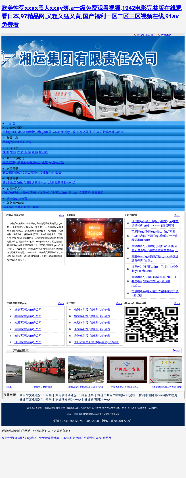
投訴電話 (8, 207)
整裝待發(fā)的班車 (44, 386)
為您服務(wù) (15, 203)
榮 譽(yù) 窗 (68, 132)
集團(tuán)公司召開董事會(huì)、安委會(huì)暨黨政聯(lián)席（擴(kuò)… (154, 281)
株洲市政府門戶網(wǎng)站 (116, 395)
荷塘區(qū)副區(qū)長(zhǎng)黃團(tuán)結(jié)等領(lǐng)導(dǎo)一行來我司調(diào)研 (154, 235)
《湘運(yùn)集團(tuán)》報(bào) (57, 193)
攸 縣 (20, 152)
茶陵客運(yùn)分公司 (27, 329)
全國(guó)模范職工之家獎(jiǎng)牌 (168, 386)
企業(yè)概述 (15, 128)
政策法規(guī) (15, 158)
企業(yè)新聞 (11, 142)
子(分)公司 (95, 132)
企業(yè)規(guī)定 (53, 162)
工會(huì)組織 (22, 182)
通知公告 (25, 142)
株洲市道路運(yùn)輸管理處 (158, 395)
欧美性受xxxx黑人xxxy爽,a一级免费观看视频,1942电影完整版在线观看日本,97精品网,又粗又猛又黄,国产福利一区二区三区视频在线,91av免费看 (91, 16)
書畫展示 (97, 193)
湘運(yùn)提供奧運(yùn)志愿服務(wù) (87, 386)
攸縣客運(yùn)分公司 (27, 323)
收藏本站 (166, 34)
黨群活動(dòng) (65, 182)
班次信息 (12, 148)
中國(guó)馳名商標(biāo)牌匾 (126, 386)
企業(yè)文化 (15, 188)
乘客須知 (20, 207)
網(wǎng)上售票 (17, 199)
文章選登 (85, 193)
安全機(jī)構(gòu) (13, 172)
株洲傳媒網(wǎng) (68, 399)
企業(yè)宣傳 (28, 193)
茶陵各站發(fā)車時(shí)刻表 (92, 329)
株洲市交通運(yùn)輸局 (36, 399)
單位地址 (54, 132)
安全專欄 (12, 168)
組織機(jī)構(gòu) (37, 132)
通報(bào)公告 (52, 172)
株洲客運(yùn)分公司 (27, 309)
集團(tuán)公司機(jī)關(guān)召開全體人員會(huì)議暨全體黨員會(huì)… (154, 248)
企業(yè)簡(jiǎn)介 (14, 132)
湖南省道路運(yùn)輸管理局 (74, 395)
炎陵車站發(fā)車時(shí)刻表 (92, 336)
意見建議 (33, 207)
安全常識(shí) (33, 172)
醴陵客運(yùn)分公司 (27, 316)
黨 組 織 (8, 182)
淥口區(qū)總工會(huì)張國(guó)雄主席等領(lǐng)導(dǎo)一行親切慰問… (155, 223)
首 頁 (12, 123)
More (61, 215)
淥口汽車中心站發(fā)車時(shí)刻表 (96, 342)
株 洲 (6, 152)
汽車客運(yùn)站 (113, 132)
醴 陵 (13, 152)
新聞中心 (12, 138)
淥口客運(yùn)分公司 (27, 342)
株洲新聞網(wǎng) (97, 399)
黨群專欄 (12, 178)
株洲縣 (43, 152)
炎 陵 (35, 152)
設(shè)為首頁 (145, 34)
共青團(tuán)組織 (43, 182)
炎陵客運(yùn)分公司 (27, 336)
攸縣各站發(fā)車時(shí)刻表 (92, 323)
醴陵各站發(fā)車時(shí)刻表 (92, 316)
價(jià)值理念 (11, 193)
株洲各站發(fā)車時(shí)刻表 (92, 309)
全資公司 (82, 132)
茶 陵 (27, 152)
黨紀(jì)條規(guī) (31, 162)
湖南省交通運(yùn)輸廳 (36, 395)
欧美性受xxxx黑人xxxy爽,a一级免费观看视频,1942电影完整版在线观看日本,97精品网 (56, 438)
